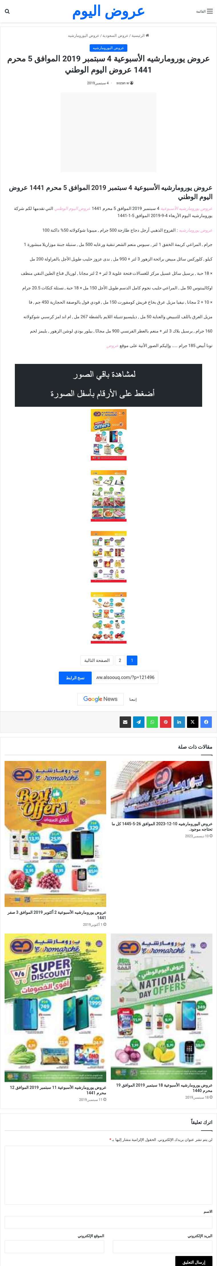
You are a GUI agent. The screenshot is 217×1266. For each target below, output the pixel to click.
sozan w (122, 83)
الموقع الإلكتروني (91, 1236)
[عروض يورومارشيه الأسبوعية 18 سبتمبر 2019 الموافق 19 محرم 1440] (161, 1007)
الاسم (208, 1211)
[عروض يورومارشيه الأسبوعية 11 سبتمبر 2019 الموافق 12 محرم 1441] (55, 1008)
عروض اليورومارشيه (83, 35)
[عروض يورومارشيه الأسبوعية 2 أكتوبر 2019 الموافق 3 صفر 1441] (55, 834)
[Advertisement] (108, 132)
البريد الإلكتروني (200, 1236)
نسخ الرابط (75, 678)
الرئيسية (140, 35)
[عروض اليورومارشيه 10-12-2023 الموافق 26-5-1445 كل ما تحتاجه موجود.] (161, 790)
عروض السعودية (115, 35)
